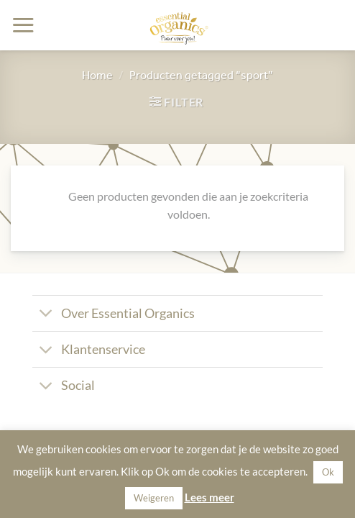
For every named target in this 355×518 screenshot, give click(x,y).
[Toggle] (46, 314)
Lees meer (209, 497)
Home (97, 75)
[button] (23, 25)
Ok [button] (328, 472)
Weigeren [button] (154, 498)
